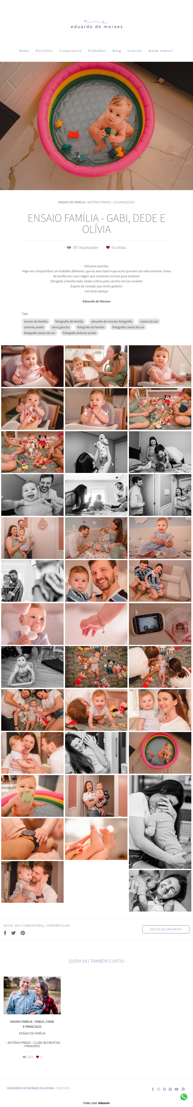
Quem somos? (161, 50)
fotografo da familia (90, 327)
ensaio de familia (36, 321)
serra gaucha (60, 327)
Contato (135, 50)
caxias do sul (149, 321)
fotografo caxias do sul (39, 333)
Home (24, 50)
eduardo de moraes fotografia (111, 321)
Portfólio (44, 50)
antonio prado (34, 327)
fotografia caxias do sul (128, 327)
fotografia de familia (69, 321)
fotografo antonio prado (79, 333)
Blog (117, 50)
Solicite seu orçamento (166, 929)
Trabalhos (97, 50)
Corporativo (70, 50)
